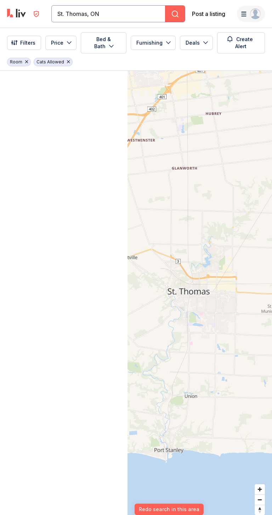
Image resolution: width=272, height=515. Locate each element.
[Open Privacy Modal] (36, 14)
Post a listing (208, 13)
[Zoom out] (260, 499)
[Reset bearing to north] (260, 510)
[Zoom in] (260, 489)
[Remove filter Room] (26, 62)
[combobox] (58, 13)
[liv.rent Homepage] (16, 14)
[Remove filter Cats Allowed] (68, 62)
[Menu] (251, 14)
